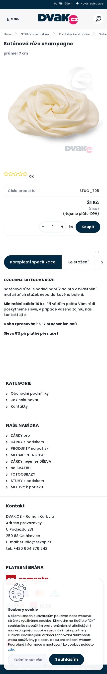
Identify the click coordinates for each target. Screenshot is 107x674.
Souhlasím (66, 659)
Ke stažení (78, 262)
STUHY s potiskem (35, 34)
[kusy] (53, 227)
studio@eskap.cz (35, 542)
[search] (98, 19)
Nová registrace (92, 3)
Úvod (8, 34)
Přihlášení (65, 3)
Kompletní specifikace (32, 262)
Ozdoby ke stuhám (74, 34)
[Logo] (58, 19)
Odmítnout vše (28, 659)
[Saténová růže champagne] (53, 113)
